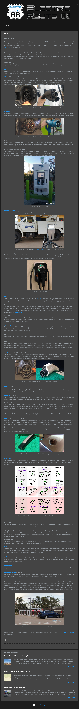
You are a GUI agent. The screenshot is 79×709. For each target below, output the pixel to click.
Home (7, 25)
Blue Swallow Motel (38, 249)
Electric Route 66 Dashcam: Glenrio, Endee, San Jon (20, 656)
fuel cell (39, 298)
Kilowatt (6, 386)
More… (44, 25)
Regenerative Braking (10, 573)
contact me (7, 47)
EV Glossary (22, 25)
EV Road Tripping (34, 25)
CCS (5, 77)
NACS (5, 419)
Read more (71, 667)
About (14, 25)
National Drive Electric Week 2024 (15, 687)
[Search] (77, 4)
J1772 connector (8, 353)
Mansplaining (18, 312)
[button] (74, 34)
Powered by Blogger (39, 705)
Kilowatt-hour (7, 395)
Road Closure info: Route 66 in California (17, 672)
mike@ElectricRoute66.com (66, 632)
